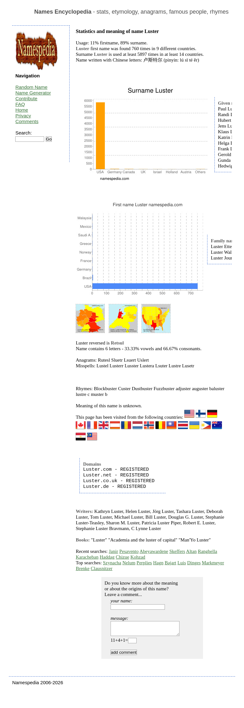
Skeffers (177, 551)
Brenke (82, 568)
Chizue (122, 557)
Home (21, 110)
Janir (113, 551)
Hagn (158, 562)
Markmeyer (213, 562)
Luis (182, 562)
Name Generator (33, 92)
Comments (26, 121)
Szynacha (112, 562)
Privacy (23, 115)
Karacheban (87, 557)
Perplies (144, 562)
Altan (191, 551)
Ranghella (207, 551)
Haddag (107, 557)
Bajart (170, 562)
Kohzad (137, 557)
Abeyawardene (153, 551)
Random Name (31, 87)
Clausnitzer (101, 568)
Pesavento (129, 551)
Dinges (194, 562)
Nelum (128, 562)
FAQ (20, 104)
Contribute (26, 98)
